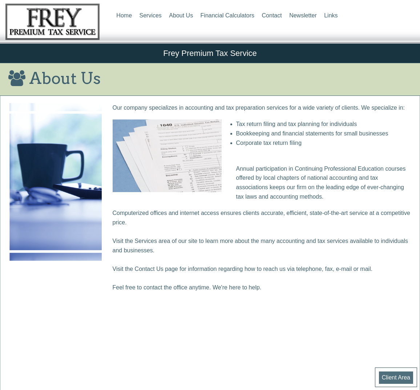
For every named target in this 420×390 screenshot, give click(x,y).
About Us (181, 15)
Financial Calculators (228, 15)
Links (331, 15)
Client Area (396, 377)
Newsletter (303, 15)
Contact (272, 15)
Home (124, 15)
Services (151, 15)
